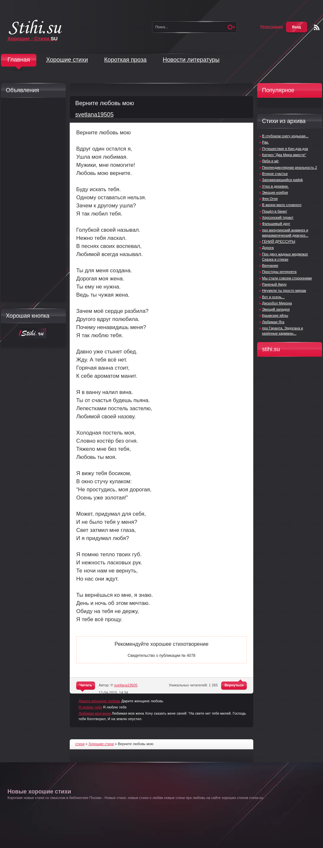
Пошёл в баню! (274, 211)
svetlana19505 (94, 114)
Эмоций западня (276, 309)
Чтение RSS (316, 27)
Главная (18, 59)
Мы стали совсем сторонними (287, 278)
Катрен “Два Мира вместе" (284, 155)
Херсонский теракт (277, 217)
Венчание (270, 265)
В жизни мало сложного (282, 205)
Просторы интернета (279, 272)
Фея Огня (270, 199)
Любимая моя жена (94, 713)
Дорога (268, 248)
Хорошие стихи (67, 59)
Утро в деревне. (275, 186)
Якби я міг (270, 161)
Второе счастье (275, 174)
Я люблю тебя (90, 707)
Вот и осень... (273, 297)
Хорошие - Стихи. (32, 38)
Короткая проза (125, 59)
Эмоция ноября (275, 192)
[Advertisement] (32, 200)
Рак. (265, 142)
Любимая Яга (273, 322)
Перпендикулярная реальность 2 (289, 167)
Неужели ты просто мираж (284, 290)
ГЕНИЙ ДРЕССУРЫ (278, 241)
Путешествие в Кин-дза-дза (285, 149)
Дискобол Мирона (277, 303)
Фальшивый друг (276, 224)
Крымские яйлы (275, 315)
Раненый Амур (274, 284)
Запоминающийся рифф (282, 180)
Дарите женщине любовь (99, 701)
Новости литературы (191, 59)
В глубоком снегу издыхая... (285, 136)
